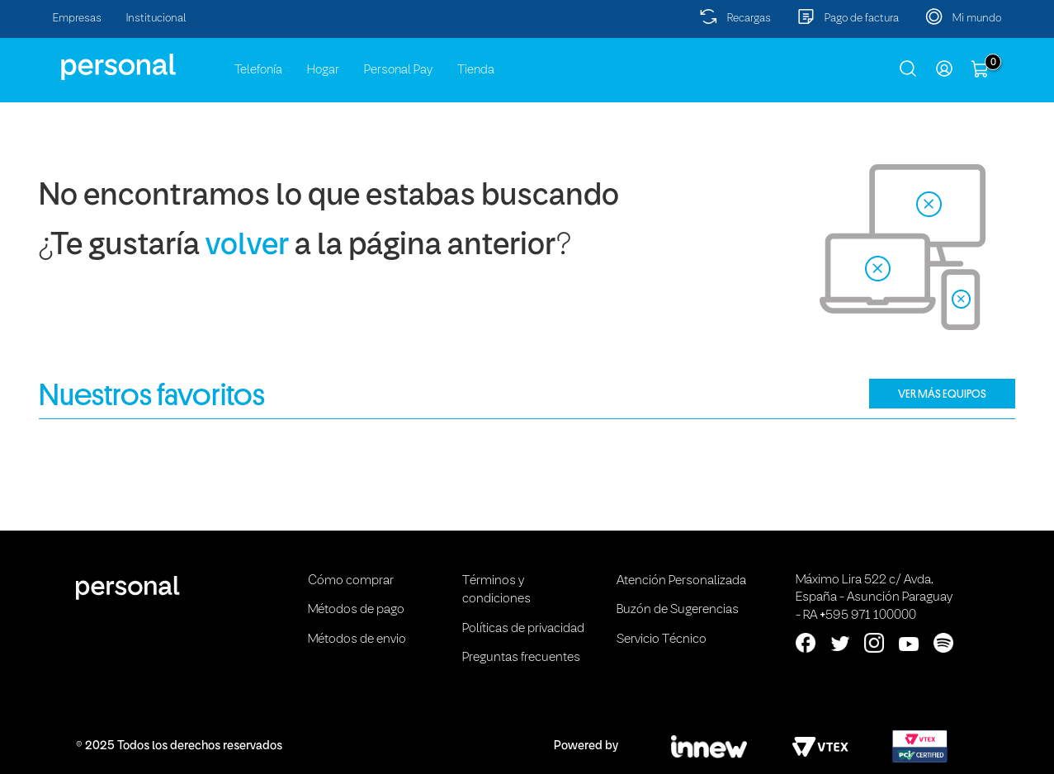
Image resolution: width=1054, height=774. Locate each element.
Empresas (77, 18)
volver (247, 246)
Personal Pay (398, 70)
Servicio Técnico (662, 639)
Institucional (156, 18)
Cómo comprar (351, 581)
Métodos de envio (357, 639)
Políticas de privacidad (523, 629)
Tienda (475, 70)
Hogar (323, 70)
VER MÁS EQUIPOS (942, 393)
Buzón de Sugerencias (678, 610)
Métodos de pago (356, 610)
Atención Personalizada (681, 581)
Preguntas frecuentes (521, 657)
